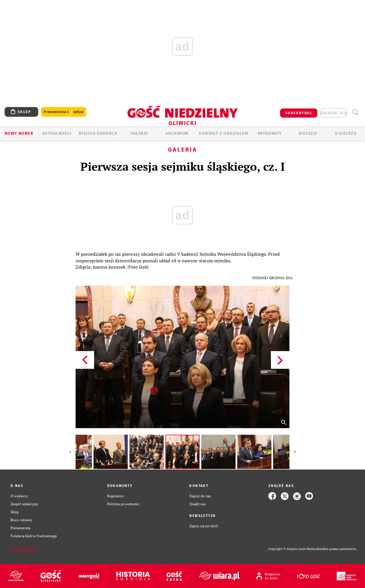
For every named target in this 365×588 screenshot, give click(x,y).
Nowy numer (19, 133)
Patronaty (270, 133)
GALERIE (139, 133)
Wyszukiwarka (355, 112)
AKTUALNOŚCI (56, 133)
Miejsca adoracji (98, 133)
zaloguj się (334, 113)
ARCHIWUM (176, 133)
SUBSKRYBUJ (298, 113)
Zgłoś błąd (24, 549)
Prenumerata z (64, 112)
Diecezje (308, 133)
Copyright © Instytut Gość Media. (292, 549)
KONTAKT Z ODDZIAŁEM (223, 133)
